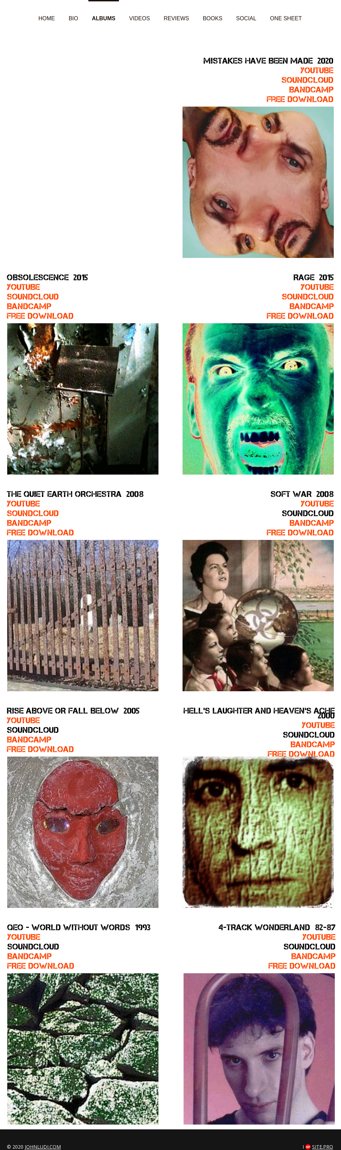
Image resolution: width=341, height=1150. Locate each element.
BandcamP (311, 306)
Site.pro (322, 1146)
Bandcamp (311, 89)
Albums (103, 18)
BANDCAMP (29, 956)
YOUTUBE (316, 70)
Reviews (176, 18)
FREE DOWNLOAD (300, 316)
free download (40, 316)
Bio (73, 18)
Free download (300, 99)
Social (246, 18)
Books (212, 18)
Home (46, 18)
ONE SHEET (286, 18)
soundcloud (307, 80)
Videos (139, 18)
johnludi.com (43, 1146)
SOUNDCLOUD (308, 296)
